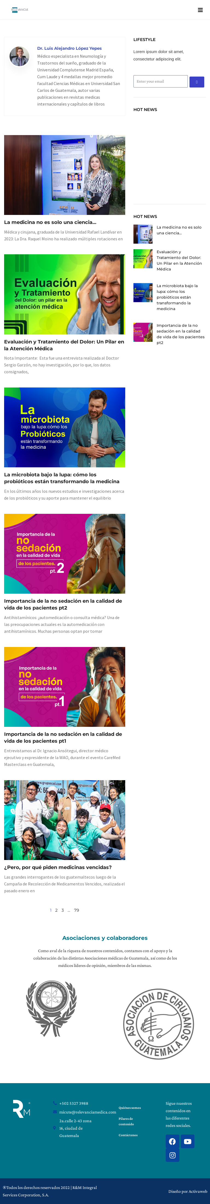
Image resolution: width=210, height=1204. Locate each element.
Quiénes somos (130, 1108)
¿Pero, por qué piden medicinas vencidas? (58, 867)
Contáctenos (128, 1135)
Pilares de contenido (126, 1121)
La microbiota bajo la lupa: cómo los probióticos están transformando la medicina (177, 297)
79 (76, 910)
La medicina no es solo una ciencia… (50, 222)
